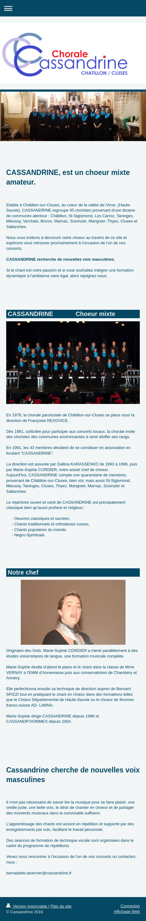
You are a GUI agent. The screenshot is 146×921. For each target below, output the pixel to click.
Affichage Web (127, 911)
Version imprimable (27, 906)
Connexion (130, 906)
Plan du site (61, 906)
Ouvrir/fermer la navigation (73, 8)
